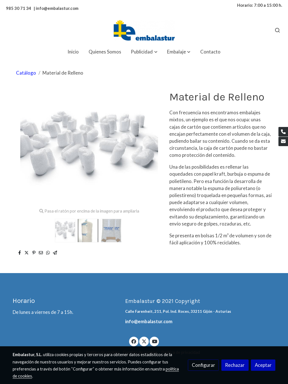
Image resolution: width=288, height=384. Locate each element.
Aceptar (263, 365)
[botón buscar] (277, 30)
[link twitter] (144, 341)
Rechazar (235, 365)
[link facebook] (134, 341)
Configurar (203, 365)
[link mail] (283, 141)
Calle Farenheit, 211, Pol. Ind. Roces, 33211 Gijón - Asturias (178, 311)
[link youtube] (155, 341)
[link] (144, 30)
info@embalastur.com (148, 321)
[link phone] (283, 132)
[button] (144, 51)
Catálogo (26, 73)
